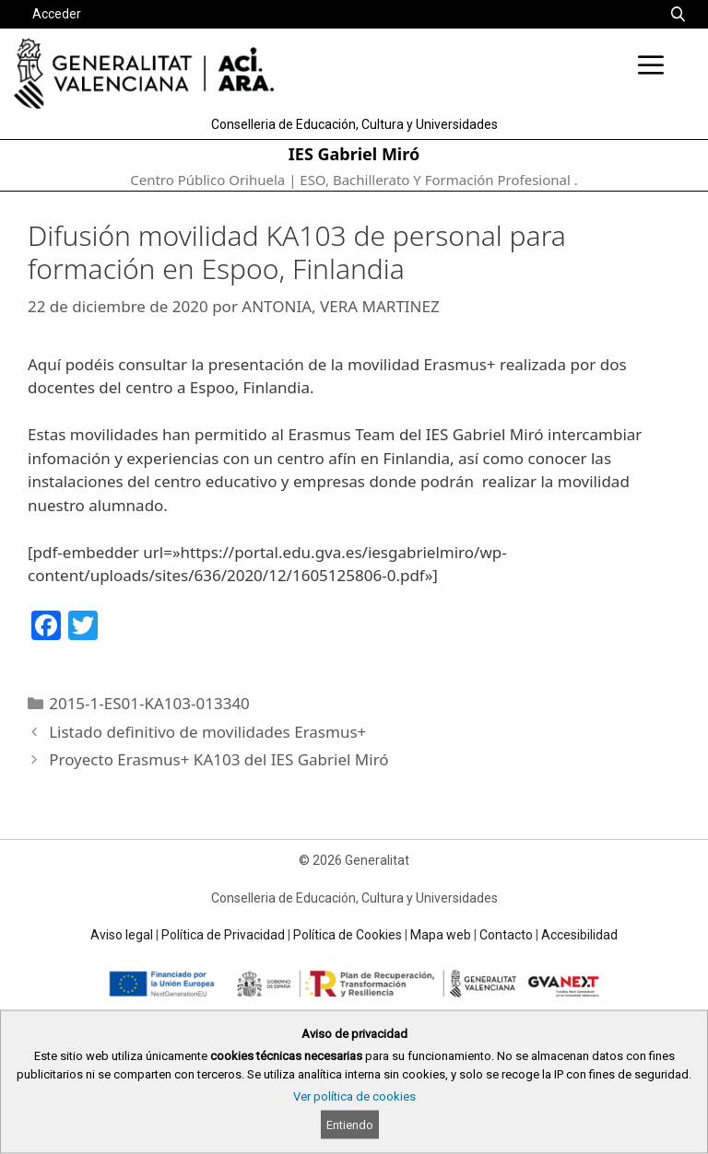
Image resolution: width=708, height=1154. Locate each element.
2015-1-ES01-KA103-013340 (149, 703)
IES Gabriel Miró (354, 154)
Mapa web (440, 934)
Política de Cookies (347, 934)
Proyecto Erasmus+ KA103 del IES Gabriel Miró (218, 759)
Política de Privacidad (223, 934)
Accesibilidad (579, 934)
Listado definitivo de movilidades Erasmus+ (207, 731)
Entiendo (349, 1125)
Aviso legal (121, 934)
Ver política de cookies (354, 1096)
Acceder (56, 13)
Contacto (506, 934)
